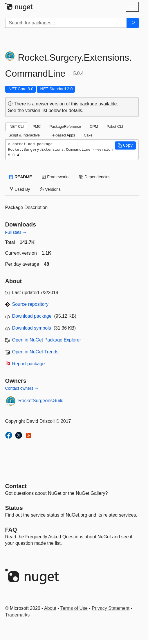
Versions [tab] (50, 189)
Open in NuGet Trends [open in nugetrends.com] (35, 351)
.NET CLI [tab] (16, 126)
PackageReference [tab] (65, 126)
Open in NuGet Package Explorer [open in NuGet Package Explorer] (46, 339)
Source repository (30, 304)
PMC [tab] (37, 126)
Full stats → (16, 232)
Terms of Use (74, 608)
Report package (28, 363)
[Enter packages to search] (66, 23)
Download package (32, 316)
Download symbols (31, 328)
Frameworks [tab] (55, 177)
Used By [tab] (20, 189)
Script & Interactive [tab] (24, 135)
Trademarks (17, 614)
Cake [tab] (88, 135)
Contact (16, 486)
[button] (125, 145)
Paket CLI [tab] (115, 126)
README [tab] (21, 177)
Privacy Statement (110, 608)
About (50, 608)
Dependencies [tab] (94, 177)
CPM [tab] (94, 126)
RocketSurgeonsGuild (41, 400)
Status (14, 508)
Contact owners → (22, 388)
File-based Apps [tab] (61, 135)
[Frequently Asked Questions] (11, 529)
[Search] (133, 23)
